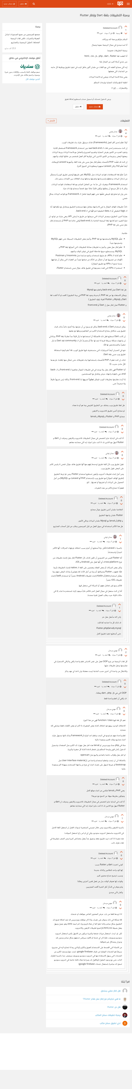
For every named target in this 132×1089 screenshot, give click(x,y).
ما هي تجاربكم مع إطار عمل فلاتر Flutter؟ (102, 1018)
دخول (78, 106)
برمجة (119, 33)
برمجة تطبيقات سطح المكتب (108, 1034)
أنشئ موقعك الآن (33, 79)
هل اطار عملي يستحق (111, 1010)
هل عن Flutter (114, 1026)
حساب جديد (95, 106)
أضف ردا (106, 136)
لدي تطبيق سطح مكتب (110, 1042)
